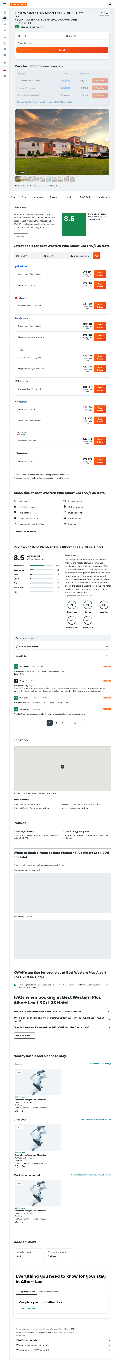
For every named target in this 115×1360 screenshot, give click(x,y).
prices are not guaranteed (68, 1332)
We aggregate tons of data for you (63, 1345)
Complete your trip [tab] (26, 1291)
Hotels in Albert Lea (28, 1308)
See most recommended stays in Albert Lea (91, 1175)
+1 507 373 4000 (23, 23)
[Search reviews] (64, 638)
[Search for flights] (4, 12)
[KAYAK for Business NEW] (4, 55)
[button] (5, 4)
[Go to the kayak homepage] (18, 4)
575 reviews (37, 26)
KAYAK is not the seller (63, 1340)
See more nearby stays (100, 1063)
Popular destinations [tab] (48, 1291)
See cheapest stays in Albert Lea (96, 1119)
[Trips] (4, 62)
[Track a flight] (4, 43)
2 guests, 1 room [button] (25, 43)
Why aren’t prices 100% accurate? (63, 1350)
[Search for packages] (4, 30)
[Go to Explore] (4, 37)
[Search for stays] (4, 18)
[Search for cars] (4, 24)
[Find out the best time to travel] (4, 49)
